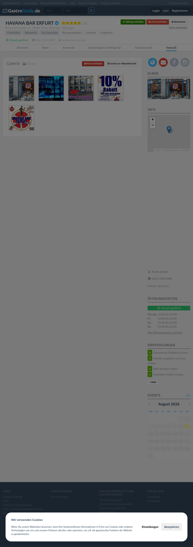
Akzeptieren (171, 526)
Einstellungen (150, 526)
